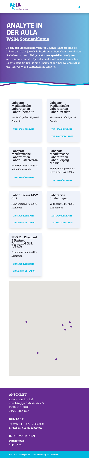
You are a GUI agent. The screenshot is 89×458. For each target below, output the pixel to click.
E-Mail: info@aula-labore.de (25, 427)
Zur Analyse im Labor (62, 136)
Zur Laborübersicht (23, 129)
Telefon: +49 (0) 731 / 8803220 (26, 423)
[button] (62, 325)
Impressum (15, 444)
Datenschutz (16, 440)
